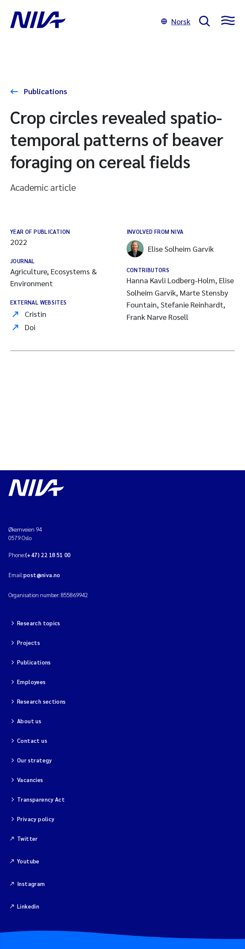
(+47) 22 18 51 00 (48, 554)
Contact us (32, 740)
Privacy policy (35, 818)
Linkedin (28, 906)
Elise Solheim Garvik (170, 248)
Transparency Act (41, 799)
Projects (28, 642)
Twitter (27, 838)
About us (29, 721)
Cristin (35, 314)
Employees (31, 681)
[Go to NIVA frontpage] (81, 21)
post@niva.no (42, 574)
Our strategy (34, 760)
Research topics (39, 623)
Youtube (28, 861)
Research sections (41, 701)
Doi (30, 327)
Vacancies (30, 779)
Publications (44, 91)
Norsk (175, 21)
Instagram (31, 883)
